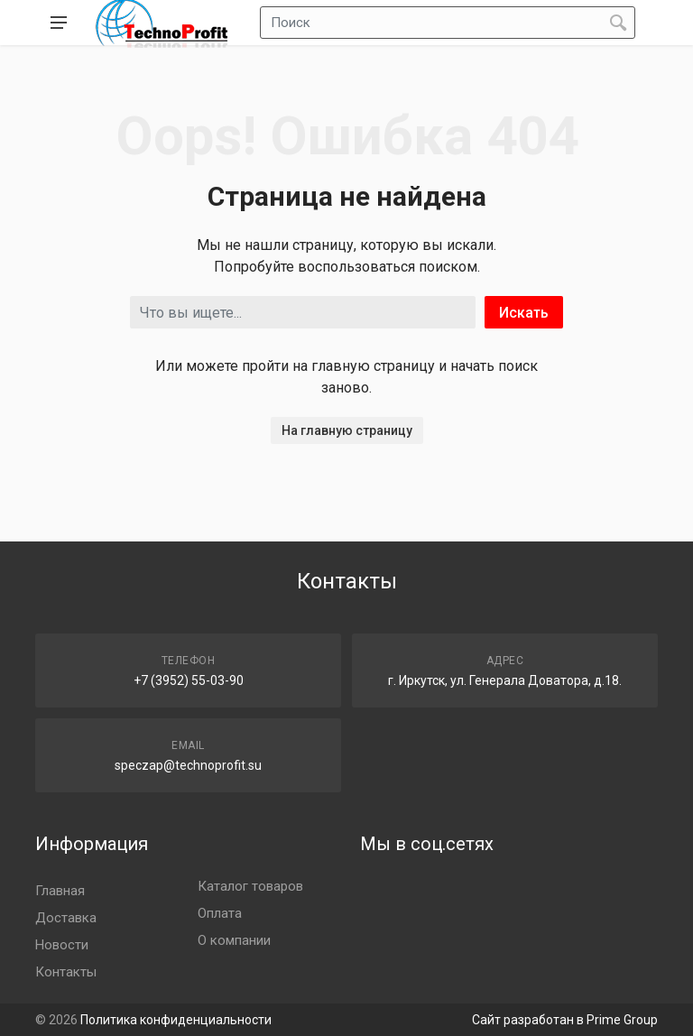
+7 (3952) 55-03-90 (189, 680)
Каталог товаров (250, 886)
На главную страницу (347, 430)
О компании (234, 940)
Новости (61, 945)
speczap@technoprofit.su (188, 765)
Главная (60, 891)
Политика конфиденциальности (176, 1020)
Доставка (66, 918)
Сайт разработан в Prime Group (565, 1020)
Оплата (220, 913)
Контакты (66, 972)
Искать (524, 312)
